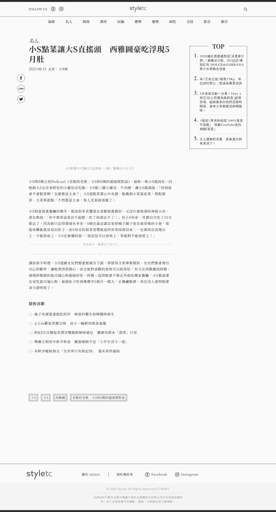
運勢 (155, 21)
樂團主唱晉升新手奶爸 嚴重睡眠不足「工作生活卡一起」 (81, 341)
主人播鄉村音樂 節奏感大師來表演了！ (221, 141)
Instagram (186, 475)
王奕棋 (63, 69)
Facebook (156, 474)
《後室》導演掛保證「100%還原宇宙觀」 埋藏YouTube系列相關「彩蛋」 (221, 124)
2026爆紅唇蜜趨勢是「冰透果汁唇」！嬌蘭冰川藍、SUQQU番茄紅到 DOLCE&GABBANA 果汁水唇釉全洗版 (222, 62)
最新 (51, 21)
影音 (207, 21)
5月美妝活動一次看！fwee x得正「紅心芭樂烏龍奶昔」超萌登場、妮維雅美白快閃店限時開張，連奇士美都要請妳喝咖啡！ (221, 102)
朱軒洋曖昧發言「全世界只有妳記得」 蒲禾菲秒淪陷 (77, 350)
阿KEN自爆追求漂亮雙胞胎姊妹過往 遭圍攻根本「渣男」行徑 (85, 332)
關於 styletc (91, 474)
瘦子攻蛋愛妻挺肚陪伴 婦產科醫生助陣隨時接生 (74, 313)
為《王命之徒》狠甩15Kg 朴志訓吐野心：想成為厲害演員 (221, 80)
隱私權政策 (125, 474)
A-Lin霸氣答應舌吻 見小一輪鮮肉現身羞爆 (70, 323)
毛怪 (189, 21)
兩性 (172, 21)
